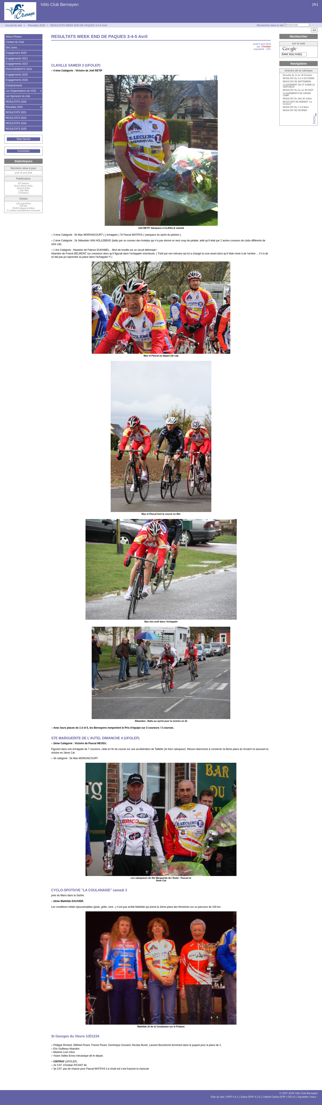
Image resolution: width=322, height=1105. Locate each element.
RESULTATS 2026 (16, 101)
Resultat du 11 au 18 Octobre (297, 75)
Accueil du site (13, 25)
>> (314, 30)
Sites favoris (23, 139)
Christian (266, 46)
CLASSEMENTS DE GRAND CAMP (297, 94)
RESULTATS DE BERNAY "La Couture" (297, 103)
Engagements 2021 (17, 58)
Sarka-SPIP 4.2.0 (250, 1096)
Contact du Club (15, 42)
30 (314, 121)
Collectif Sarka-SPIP (274, 1096)
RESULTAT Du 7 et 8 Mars (296, 107)
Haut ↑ (314, 1096)
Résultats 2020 (36, 25)
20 (314, 119)
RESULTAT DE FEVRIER (295, 110)
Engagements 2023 (17, 63)
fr (315, 4)
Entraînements (14, 85)
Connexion (23, 150)
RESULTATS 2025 (16, 128)
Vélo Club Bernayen (59, 4)
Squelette (302, 1096)
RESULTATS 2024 (16, 123)
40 (314, 123)
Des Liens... (12, 47)
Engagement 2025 (16, 52)
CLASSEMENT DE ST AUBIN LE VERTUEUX (299, 86)
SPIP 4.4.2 (232, 1096)
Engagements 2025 (17, 74)
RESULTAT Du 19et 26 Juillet (297, 99)
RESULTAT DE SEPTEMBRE (297, 82)
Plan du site (217, 1096)
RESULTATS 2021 (16, 112)
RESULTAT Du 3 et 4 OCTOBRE (298, 78)
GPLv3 (291, 1096)
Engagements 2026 (17, 79)
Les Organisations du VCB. (21, 90)
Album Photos (14, 36)
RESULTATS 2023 (16, 117)
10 (314, 117)
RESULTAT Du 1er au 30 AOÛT (298, 90)
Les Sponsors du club (18, 96)
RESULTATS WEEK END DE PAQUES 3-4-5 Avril (78, 25)
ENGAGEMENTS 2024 (19, 69)
